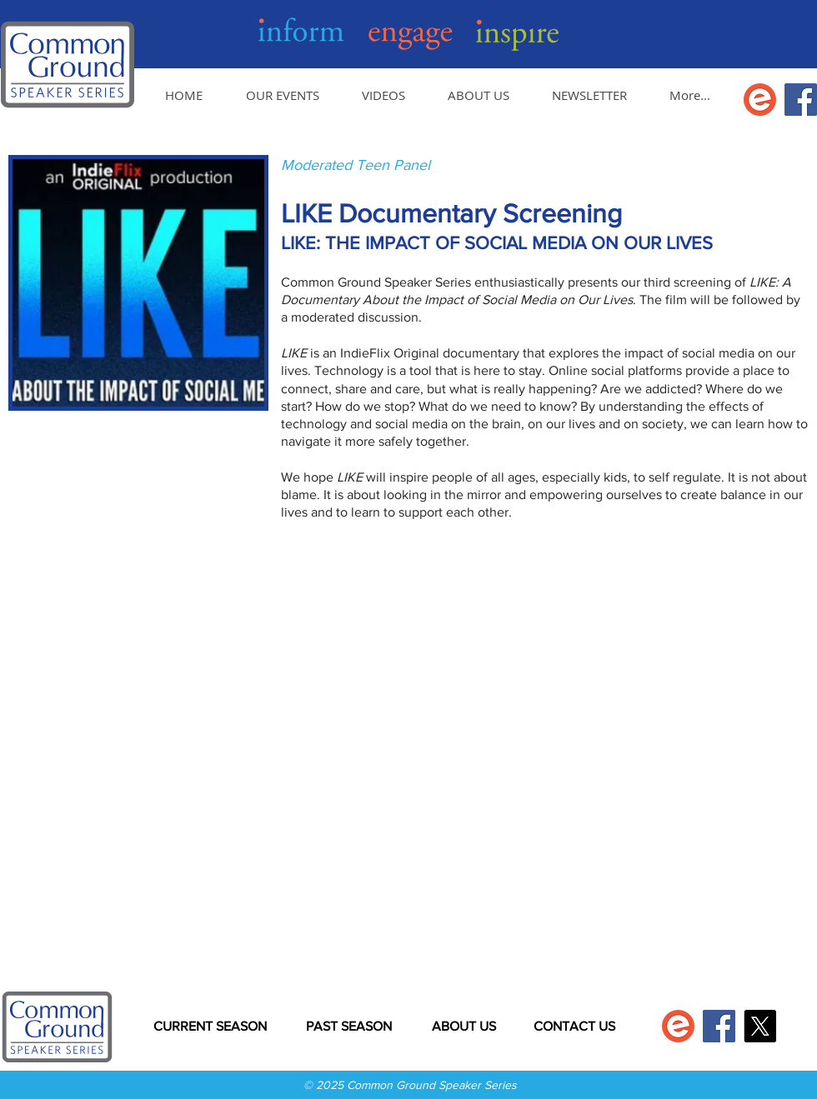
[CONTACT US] (574, 1026)
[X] (760, 1026)
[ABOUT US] (463, 1026)
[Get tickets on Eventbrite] (760, 99)
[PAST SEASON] (349, 1026)
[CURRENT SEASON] (209, 1026)
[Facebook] (800, 99)
